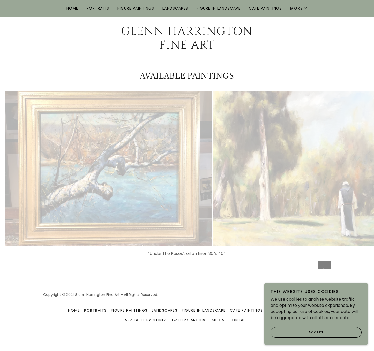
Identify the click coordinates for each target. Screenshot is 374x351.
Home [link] (72, 8)
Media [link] (218, 331)
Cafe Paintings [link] (265, 8)
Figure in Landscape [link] (219, 8)
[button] (299, 8)
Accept (297, 332)
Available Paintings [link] (146, 331)
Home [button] (74, 322)
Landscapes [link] (175, 8)
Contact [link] (239, 331)
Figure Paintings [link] (135, 8)
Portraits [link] (98, 8)
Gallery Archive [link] (190, 331)
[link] (187, 47)
